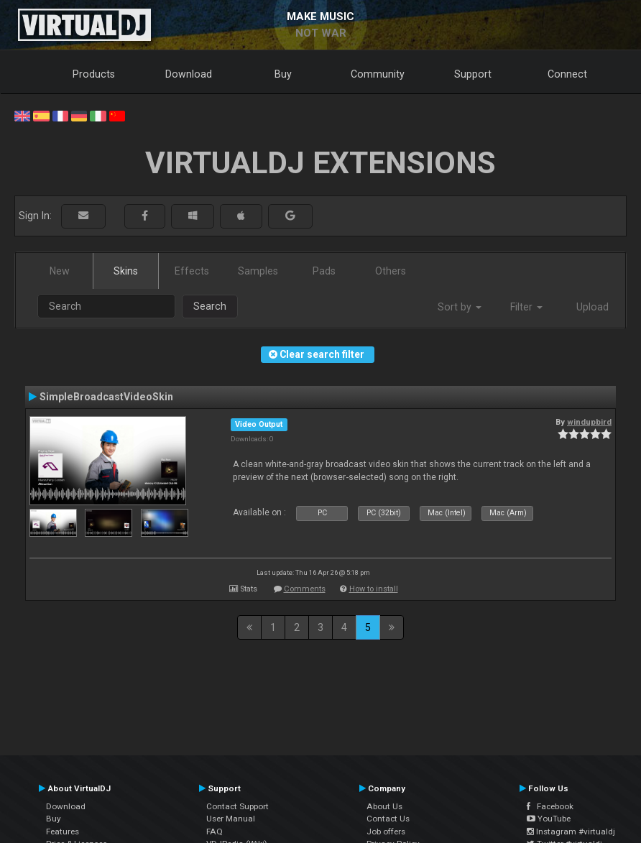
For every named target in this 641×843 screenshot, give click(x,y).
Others (390, 271)
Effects (192, 271)
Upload (592, 307)
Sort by (459, 307)
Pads (324, 271)
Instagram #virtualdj (571, 831)
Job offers (385, 831)
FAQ (214, 831)
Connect (567, 74)
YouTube (549, 819)
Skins (126, 271)
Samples (258, 271)
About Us (384, 806)
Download (188, 74)
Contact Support (237, 806)
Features (62, 831)
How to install (373, 589)
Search (209, 306)
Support (473, 74)
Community (378, 74)
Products (94, 74)
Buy (283, 74)
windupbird (589, 422)
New (60, 271)
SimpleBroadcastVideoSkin (106, 396)
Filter (526, 307)
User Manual (230, 819)
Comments (305, 589)
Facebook (550, 806)
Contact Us (388, 819)
